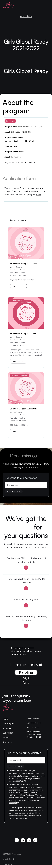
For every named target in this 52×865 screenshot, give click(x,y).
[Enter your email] (26, 485)
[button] (47, 5)
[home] (9, 5)
